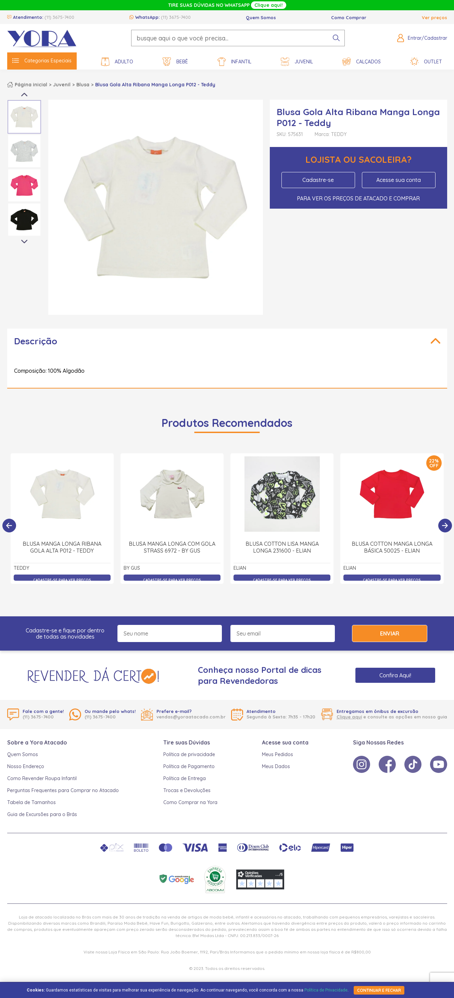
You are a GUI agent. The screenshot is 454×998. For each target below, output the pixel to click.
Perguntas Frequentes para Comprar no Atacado (63, 790)
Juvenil (297, 62)
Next (24, 241)
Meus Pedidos (277, 754)
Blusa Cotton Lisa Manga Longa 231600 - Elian (282, 550)
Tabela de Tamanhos (31, 802)
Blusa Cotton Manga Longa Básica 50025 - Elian (392, 550)
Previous (24, 94)
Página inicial (31, 85)
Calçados (361, 62)
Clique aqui (349, 716)
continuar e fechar (379, 990)
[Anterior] (9, 525)
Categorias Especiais (42, 61)
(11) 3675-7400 (59, 17)
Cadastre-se (318, 179)
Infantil (234, 62)
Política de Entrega (184, 778)
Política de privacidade (189, 754)
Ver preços (434, 17)
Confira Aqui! (395, 675)
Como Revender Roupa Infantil (42, 778)
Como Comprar (348, 17)
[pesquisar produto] (336, 38)
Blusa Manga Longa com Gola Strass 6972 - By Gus (172, 550)
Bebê (175, 62)
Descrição (35, 341)
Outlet (426, 62)
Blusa (82, 85)
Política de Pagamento (189, 766)
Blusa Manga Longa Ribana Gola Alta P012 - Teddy (62, 550)
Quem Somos (261, 17)
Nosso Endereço (25, 766)
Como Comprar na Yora (190, 802)
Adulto (117, 62)
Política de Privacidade (326, 990)
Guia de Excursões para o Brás (42, 814)
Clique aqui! (268, 5)
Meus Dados (276, 766)
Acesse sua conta (398, 179)
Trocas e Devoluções (187, 790)
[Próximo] (445, 525)
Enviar (389, 633)
